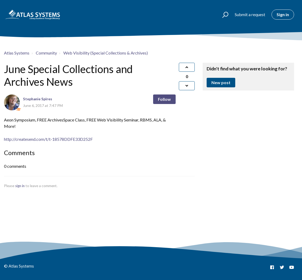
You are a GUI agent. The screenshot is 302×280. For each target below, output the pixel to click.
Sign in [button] (283, 14)
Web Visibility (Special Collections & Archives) (105, 52)
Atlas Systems (16, 52)
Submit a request (250, 14)
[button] (222, 15)
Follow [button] (164, 99)
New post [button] (220, 82)
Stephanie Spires (37, 99)
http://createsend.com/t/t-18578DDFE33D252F (48, 139)
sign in (20, 186)
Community (46, 52)
